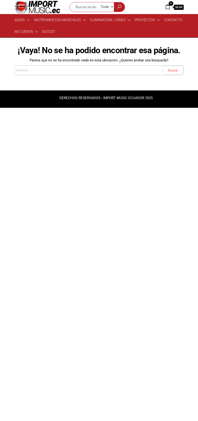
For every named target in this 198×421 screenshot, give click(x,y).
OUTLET (48, 32)
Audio (20, 20)
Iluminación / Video (107, 20)
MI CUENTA (24, 32)
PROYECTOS (145, 20)
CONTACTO (173, 20)
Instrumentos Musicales (57, 20)
